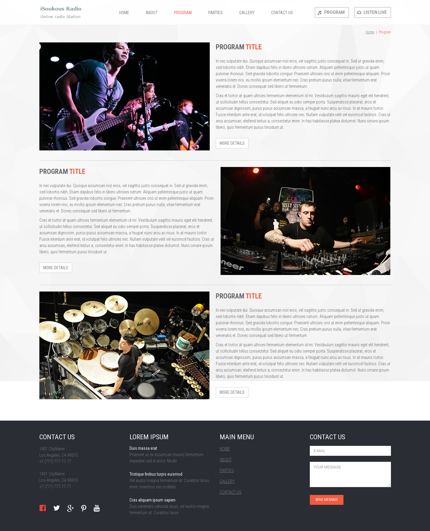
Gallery (247, 12)
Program (183, 12)
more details (232, 143)
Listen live (375, 12)
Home (124, 12)
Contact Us (282, 12)
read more (170, 455)
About (151, 12)
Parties (215, 12)
